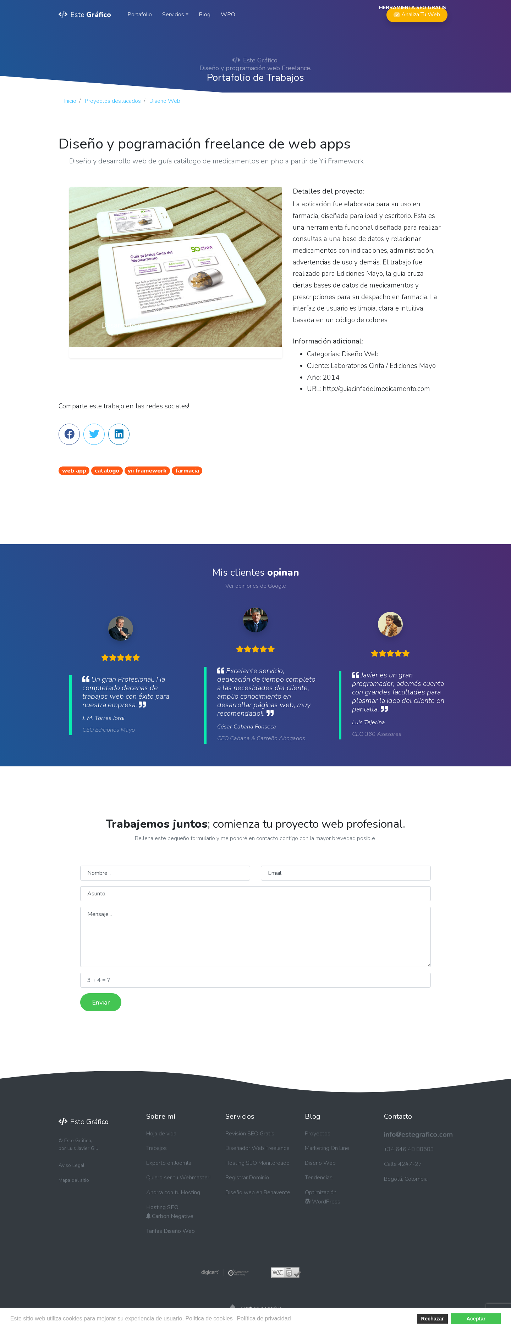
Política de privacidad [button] (264, 1318)
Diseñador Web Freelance (257, 1148)
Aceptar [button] (475, 1318)
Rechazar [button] (432, 1318)
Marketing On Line (327, 1148)
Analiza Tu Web (416, 12)
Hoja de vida (161, 1134)
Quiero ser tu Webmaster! (178, 1177)
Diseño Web (320, 1163)
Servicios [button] (173, 14)
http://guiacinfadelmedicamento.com (376, 388)
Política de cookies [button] (208, 1318)
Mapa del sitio (74, 1180)
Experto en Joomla (168, 1163)
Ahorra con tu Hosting (173, 1192)
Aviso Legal (71, 1165)
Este (85, 14)
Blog (204, 14)
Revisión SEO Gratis (249, 1134)
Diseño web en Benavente (257, 1192)
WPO (228, 14)
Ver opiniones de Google (255, 586)
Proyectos (317, 1134)
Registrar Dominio (247, 1177)
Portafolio (139, 14)
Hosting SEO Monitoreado (257, 1163)
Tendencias (319, 1177)
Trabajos (156, 1148)
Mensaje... (255, 937)
